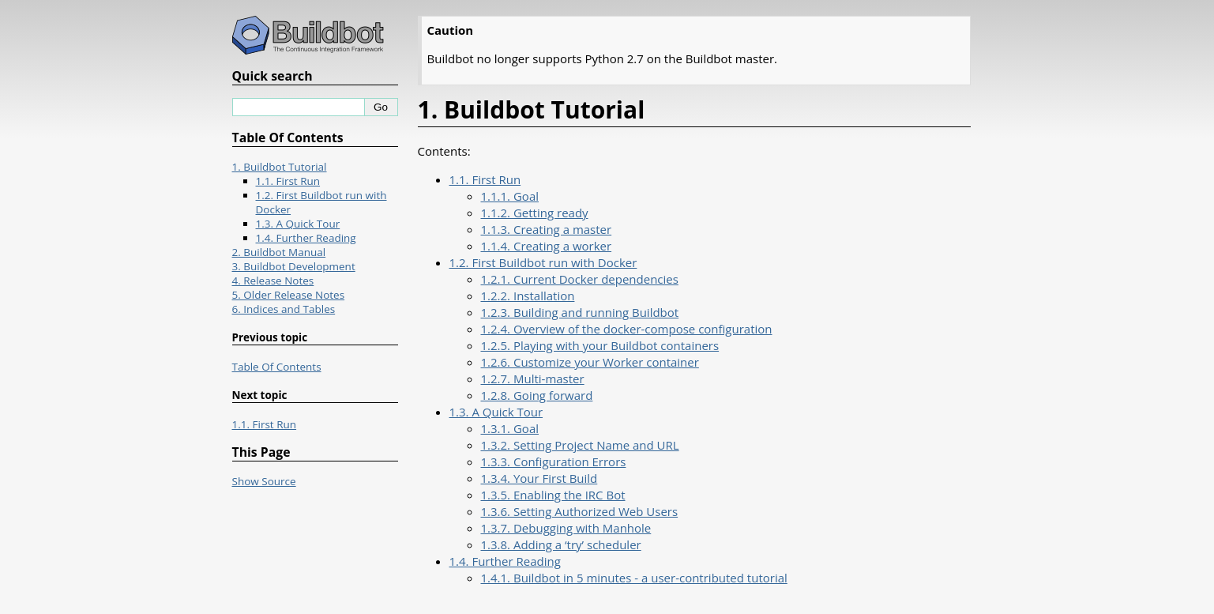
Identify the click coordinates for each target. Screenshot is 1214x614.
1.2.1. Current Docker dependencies (579, 279)
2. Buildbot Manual (279, 252)
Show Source (264, 481)
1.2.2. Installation (528, 295)
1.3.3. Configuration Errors (553, 461)
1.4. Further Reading (505, 561)
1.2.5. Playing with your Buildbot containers (600, 345)
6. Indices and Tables (284, 309)
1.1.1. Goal (510, 196)
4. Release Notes (273, 280)
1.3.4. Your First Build (539, 478)
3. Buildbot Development (293, 266)
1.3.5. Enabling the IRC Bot (553, 495)
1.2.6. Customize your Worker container (590, 362)
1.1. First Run (485, 179)
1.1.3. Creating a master (546, 229)
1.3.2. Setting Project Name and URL (580, 445)
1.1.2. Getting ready (534, 212)
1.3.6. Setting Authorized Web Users (579, 511)
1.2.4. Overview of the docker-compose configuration (626, 329)
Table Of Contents (276, 367)
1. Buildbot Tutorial (279, 167)
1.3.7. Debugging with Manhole (566, 528)
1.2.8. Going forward (537, 395)
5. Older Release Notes (288, 295)
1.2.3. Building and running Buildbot (580, 312)
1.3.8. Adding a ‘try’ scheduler (561, 544)
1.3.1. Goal (510, 428)
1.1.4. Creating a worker (546, 246)
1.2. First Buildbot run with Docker (543, 262)
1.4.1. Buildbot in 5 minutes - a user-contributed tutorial (634, 578)
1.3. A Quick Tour (496, 412)
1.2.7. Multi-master (532, 378)
